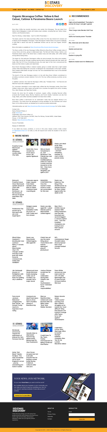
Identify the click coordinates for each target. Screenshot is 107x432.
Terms (49, 411)
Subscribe (82, 419)
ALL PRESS (31, 9)
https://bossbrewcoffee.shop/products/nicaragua (44, 47)
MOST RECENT (22, 9)
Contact (50, 419)
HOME (15, 9)
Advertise (50, 416)
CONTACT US (40, 9)
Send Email (19, 112)
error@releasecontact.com (19, 130)
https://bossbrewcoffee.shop (25, 120)
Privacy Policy (52, 414)
